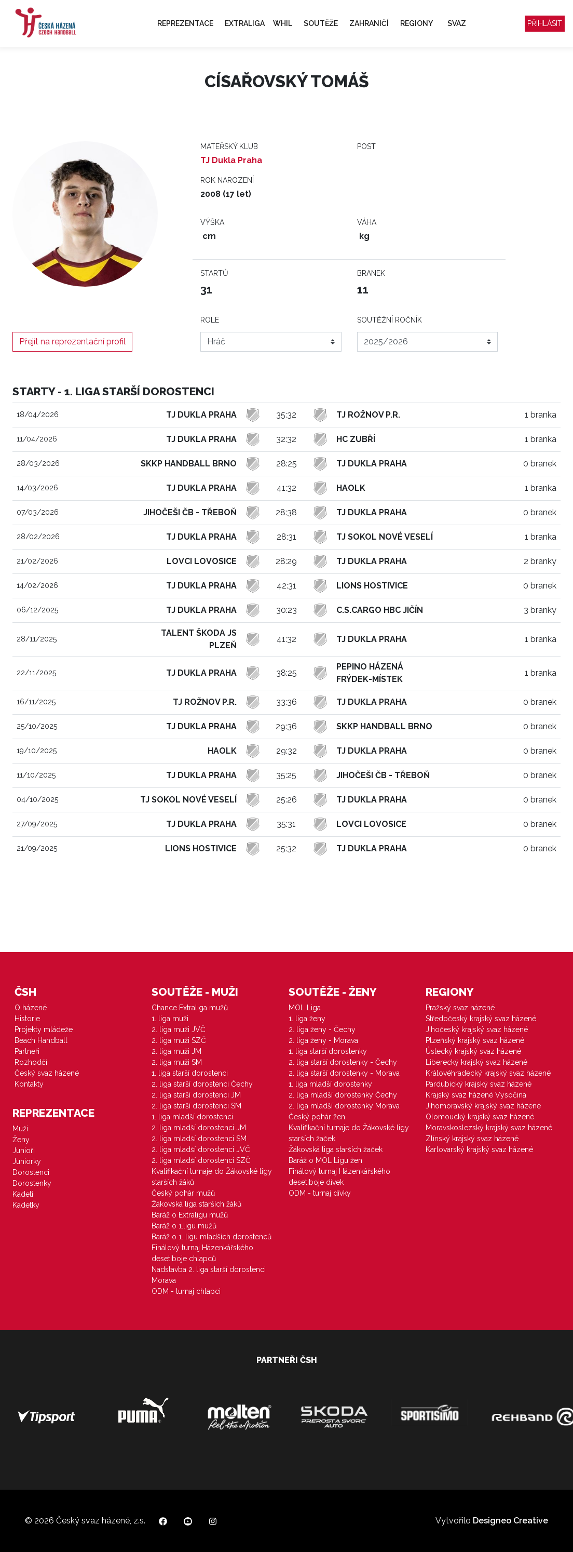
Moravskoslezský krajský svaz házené (489, 1127)
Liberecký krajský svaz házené (476, 1062)
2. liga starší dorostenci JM (196, 1095)
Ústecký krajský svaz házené (473, 1051)
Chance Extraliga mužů (190, 1008)
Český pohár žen (317, 1117)
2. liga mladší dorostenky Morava (344, 1106)
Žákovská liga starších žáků (196, 1204)
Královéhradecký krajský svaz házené (488, 1073)
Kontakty (29, 1084)
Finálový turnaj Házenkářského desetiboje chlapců (202, 1253)
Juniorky (26, 1161)
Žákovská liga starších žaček (336, 1149)
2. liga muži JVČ (179, 1029)
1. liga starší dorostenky (328, 1051)
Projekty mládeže (44, 1029)
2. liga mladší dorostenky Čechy (343, 1095)
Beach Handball (41, 1040)
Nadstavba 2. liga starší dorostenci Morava (209, 1275)
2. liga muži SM (177, 1062)
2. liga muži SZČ (179, 1040)
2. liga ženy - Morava (323, 1040)
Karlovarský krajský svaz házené (479, 1149)
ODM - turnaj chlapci (186, 1291)
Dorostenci (30, 1172)
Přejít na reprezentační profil (72, 341)
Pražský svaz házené (460, 1008)
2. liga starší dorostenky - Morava (344, 1073)
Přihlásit (544, 23)
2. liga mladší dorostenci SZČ (201, 1160)
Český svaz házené (47, 1073)
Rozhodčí (31, 1062)
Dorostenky (31, 1183)
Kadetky (25, 1205)
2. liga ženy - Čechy (322, 1029)
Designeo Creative (510, 1521)
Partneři (27, 1051)
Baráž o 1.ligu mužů (184, 1226)
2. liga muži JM (176, 1051)
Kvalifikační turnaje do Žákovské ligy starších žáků (212, 1176)
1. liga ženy (307, 1018)
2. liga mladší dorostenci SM (199, 1138)
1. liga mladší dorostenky (330, 1084)
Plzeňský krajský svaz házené (475, 1040)
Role (209, 320)
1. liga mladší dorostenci (192, 1117)
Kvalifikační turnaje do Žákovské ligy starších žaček (349, 1133)
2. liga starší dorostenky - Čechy (343, 1062)
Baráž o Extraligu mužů (190, 1215)
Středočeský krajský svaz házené (481, 1018)
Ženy (21, 1139)
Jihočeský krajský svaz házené (477, 1029)
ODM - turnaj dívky (320, 1193)
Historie (27, 1018)
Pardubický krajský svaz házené (478, 1084)
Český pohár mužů (183, 1193)
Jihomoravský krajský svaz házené (483, 1106)
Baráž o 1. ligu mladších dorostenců (211, 1237)
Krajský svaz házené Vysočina (476, 1095)
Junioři (23, 1150)
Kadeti (22, 1194)
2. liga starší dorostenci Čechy (202, 1084)
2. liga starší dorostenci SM (196, 1106)
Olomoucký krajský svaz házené (480, 1117)
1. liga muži (170, 1018)
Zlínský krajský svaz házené (472, 1138)
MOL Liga (305, 1008)
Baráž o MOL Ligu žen (325, 1160)
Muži (20, 1129)
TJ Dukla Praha (231, 160)
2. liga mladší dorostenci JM (199, 1127)
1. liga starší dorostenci (190, 1073)
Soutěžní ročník (389, 320)
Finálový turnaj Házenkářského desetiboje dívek (339, 1176)
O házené (31, 1008)
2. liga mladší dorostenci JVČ (201, 1149)
